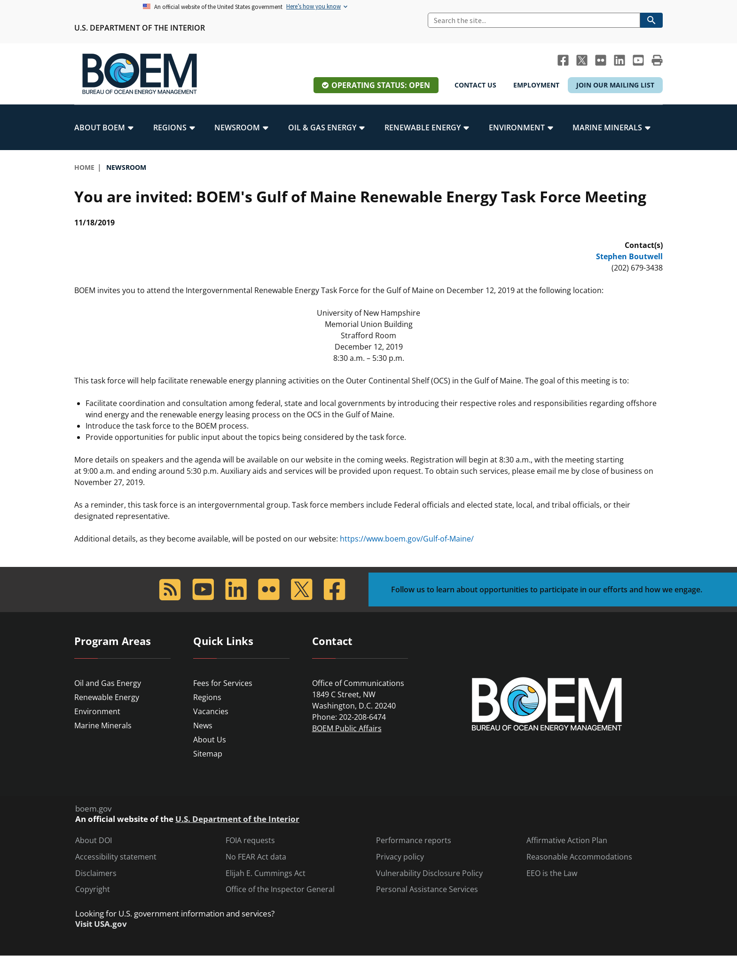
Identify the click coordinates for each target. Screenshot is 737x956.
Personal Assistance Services (427, 889)
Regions (207, 697)
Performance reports (413, 840)
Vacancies (210, 711)
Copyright (92, 889)
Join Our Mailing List (615, 84)
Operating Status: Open (380, 85)
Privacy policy (400, 857)
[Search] (534, 20)
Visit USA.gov (101, 924)
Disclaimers (96, 873)
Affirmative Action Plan (566, 840)
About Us (209, 739)
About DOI (93, 840)
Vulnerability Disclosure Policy (429, 873)
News (202, 725)
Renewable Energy (106, 697)
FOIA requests (250, 840)
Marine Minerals (103, 725)
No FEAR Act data (256, 857)
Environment (97, 711)
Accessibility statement (116, 857)
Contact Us (475, 84)
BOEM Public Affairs (347, 728)
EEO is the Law (551, 873)
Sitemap (207, 754)
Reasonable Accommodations (579, 857)
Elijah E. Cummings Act (266, 873)
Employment (536, 84)
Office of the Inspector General (280, 889)
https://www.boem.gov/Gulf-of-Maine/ (407, 539)
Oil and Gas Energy (107, 683)
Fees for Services (222, 683)
